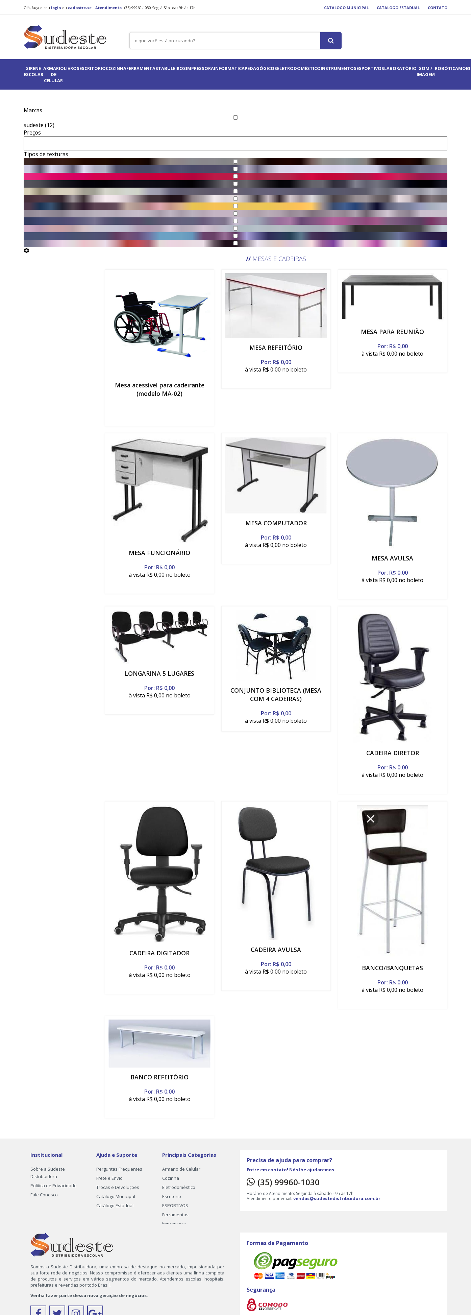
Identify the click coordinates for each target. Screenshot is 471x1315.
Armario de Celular (53, 74)
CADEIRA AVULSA (276, 950)
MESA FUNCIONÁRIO (159, 553)
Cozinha (116, 68)
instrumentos (338, 68)
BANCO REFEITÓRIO (159, 1077)
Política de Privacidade (53, 1185)
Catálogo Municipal (346, 7)
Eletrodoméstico (299, 68)
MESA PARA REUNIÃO (392, 332)
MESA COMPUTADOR (276, 523)
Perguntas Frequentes (119, 1169)
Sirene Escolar (33, 71)
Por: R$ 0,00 (276, 362)
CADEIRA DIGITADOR (159, 953)
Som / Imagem (426, 71)
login (56, 7)
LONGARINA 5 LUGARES (159, 673)
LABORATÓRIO (400, 68)
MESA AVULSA (392, 558)
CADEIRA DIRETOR (392, 753)
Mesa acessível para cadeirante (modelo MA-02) (159, 389)
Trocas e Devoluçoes (117, 1187)
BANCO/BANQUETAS (392, 968)
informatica (229, 68)
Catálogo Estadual (398, 7)
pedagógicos (261, 68)
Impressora (200, 68)
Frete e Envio (109, 1178)
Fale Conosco (44, 1195)
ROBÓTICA (446, 68)
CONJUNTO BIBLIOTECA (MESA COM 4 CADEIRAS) (275, 694)
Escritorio (92, 68)
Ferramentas (142, 68)
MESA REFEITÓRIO (275, 347)
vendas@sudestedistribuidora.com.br (336, 1198)
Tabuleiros (172, 68)
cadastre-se (80, 7)
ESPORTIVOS (370, 68)
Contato (437, 7)
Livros (71, 68)
